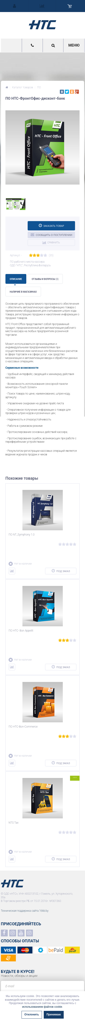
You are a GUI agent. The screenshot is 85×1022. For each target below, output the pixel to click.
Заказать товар (51, 225)
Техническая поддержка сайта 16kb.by (25, 910)
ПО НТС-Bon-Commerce (23, 726)
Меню (74, 45)
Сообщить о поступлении (51, 235)
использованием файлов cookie (42, 1006)
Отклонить (31, 1014)
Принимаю (53, 1014)
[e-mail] (42, 986)
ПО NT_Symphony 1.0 (21, 534)
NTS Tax (14, 822)
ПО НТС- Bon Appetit (21, 630)
